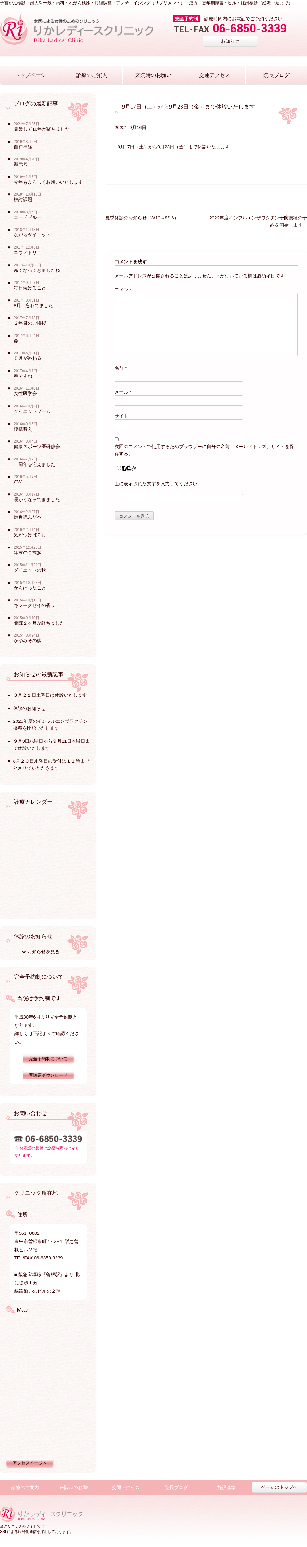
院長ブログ (276, 75)
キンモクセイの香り (34, 605)
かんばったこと (30, 587)
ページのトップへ (279, 1487)
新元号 (21, 164)
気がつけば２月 (30, 534)
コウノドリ (25, 252)
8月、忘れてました (33, 305)
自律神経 (23, 146)
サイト (121, 415)
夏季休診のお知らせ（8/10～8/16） (142, 217)
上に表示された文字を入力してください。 (158, 483)
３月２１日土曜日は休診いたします (50, 695)
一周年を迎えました (34, 464)
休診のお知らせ (29, 708)
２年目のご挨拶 (30, 323)
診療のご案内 (91, 75)
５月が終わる (27, 358)
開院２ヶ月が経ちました (39, 623)
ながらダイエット (32, 234)
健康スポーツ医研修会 (37, 446)
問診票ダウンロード (48, 1075)
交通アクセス (214, 75)
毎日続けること (30, 287)
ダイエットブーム (32, 411)
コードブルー (27, 217)
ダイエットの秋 (30, 570)
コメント (124, 289)
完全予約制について (48, 1059)
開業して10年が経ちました (42, 128)
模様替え (23, 429)
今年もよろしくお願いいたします (48, 182)
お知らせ (230, 41)
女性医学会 (25, 393)
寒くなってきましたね (37, 270)
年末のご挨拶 (27, 552)
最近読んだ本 (27, 517)
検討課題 (23, 199)
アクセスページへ (30, 1463)
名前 (121, 368)
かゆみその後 (27, 640)
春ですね (23, 376)
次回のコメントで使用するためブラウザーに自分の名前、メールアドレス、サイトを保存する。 (204, 450)
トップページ (30, 75)
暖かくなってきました (37, 499)
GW (18, 481)
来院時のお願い (153, 75)
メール (123, 391)
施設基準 (226, 1487)
